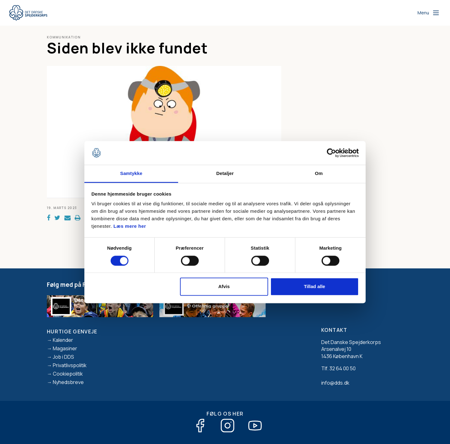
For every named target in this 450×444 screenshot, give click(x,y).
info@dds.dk (335, 382)
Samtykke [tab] (131, 173)
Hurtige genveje (72, 331)
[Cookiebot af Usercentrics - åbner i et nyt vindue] (331, 152)
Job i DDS (63, 356)
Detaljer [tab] (225, 173)
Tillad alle (314, 286)
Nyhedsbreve (68, 382)
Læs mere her (129, 226)
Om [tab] (318, 173)
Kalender (63, 340)
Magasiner (65, 348)
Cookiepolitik (68, 373)
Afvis (224, 286)
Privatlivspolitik (70, 365)
